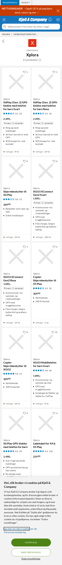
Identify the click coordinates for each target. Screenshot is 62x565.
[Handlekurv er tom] (58, 19)
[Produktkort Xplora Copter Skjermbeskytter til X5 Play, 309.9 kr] (46, 256)
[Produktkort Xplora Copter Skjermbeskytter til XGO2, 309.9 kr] (16, 342)
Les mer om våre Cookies (16, 528)
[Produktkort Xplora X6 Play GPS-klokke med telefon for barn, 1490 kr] (16, 423)
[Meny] (4, 20)
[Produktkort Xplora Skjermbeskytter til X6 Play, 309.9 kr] (16, 171)
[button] (40, 60)
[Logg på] (50, 19)
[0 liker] (25, 161)
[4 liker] (55, 247)
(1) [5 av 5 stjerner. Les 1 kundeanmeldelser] (20, 374)
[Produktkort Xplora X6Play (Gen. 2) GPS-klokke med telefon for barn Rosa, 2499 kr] (46, 82)
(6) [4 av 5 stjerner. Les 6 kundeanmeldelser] (50, 370)
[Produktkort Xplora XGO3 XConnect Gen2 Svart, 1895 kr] (46, 171)
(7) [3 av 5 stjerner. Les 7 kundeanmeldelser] (20, 199)
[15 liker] (54, 332)
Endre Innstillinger (31, 558)
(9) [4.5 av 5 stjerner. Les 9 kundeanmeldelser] (20, 451)
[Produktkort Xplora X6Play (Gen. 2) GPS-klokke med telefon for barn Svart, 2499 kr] (16, 82)
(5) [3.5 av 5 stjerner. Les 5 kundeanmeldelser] (50, 288)
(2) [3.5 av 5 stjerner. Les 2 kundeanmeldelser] (20, 113)
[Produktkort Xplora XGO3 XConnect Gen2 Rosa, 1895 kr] (16, 256)
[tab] (10, 2)
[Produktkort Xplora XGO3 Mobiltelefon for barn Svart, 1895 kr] (46, 342)
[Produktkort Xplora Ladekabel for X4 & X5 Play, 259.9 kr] (46, 423)
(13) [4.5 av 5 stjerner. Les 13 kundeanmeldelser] (51, 451)
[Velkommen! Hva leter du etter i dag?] (33, 27)
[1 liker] (25, 72)
